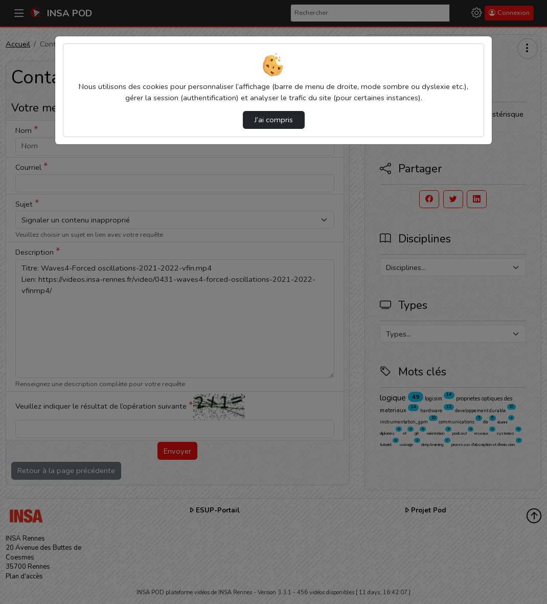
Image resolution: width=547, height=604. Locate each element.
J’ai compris (274, 120)
